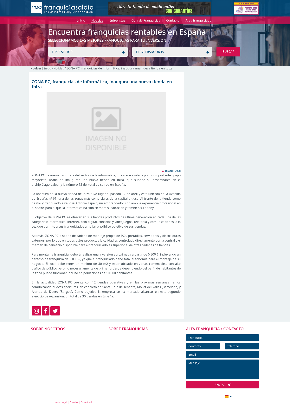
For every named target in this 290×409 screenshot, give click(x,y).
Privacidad (86, 402)
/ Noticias (58, 68)
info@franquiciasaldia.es (194, 396)
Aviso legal (61, 402)
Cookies (73, 402)
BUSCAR (228, 51)
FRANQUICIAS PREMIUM (131, 336)
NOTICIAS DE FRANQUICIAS (133, 362)
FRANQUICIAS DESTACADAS (133, 353)
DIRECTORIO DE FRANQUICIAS (135, 344)
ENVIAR (222, 385)
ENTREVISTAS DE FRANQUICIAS (136, 370)
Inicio (47, 68)
